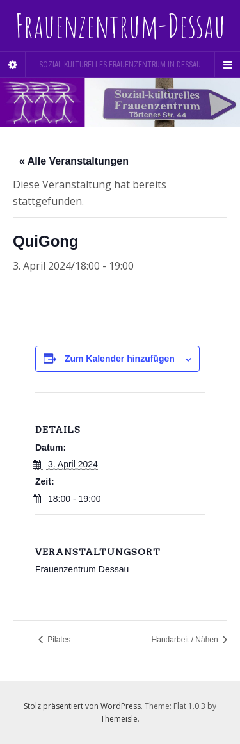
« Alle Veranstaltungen (74, 161)
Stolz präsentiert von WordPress (82, 705)
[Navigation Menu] (227, 64)
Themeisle (119, 718)
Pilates (57, 639)
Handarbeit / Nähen (186, 639)
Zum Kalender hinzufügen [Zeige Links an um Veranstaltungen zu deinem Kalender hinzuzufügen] (120, 358)
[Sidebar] (13, 64)
